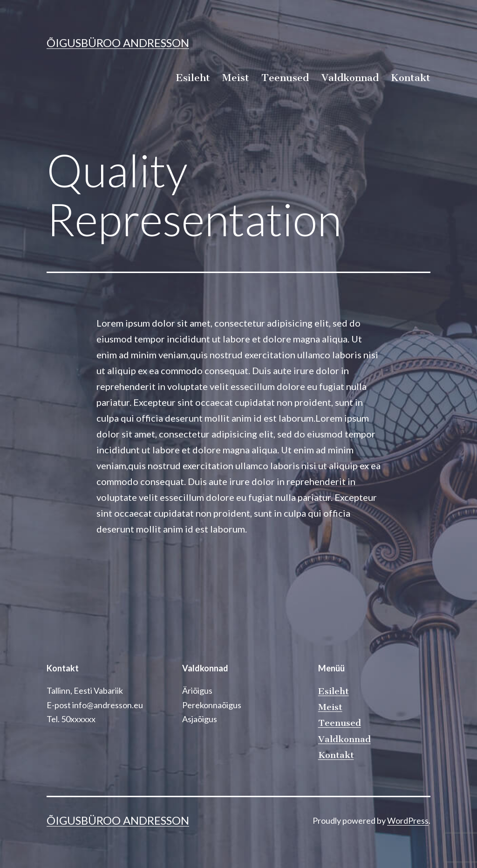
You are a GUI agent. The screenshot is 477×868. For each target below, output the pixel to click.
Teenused (285, 77)
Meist (235, 77)
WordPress (408, 820)
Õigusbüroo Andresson (118, 42)
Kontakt (410, 77)
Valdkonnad (350, 77)
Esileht (193, 77)
